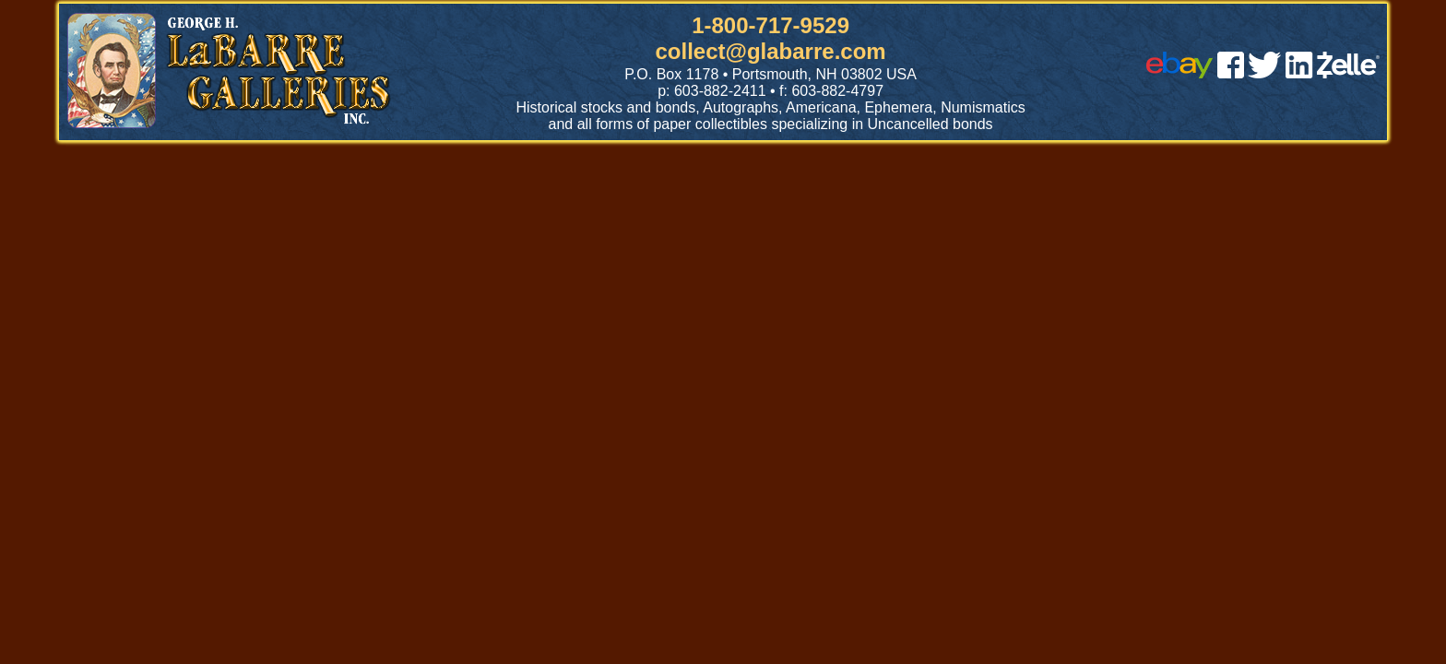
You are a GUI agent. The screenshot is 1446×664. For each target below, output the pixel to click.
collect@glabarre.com (771, 51)
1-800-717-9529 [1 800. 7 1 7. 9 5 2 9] (770, 25)
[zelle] (1348, 73)
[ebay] (1179, 73)
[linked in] (1299, 73)
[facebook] (1230, 73)
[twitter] (1264, 73)
